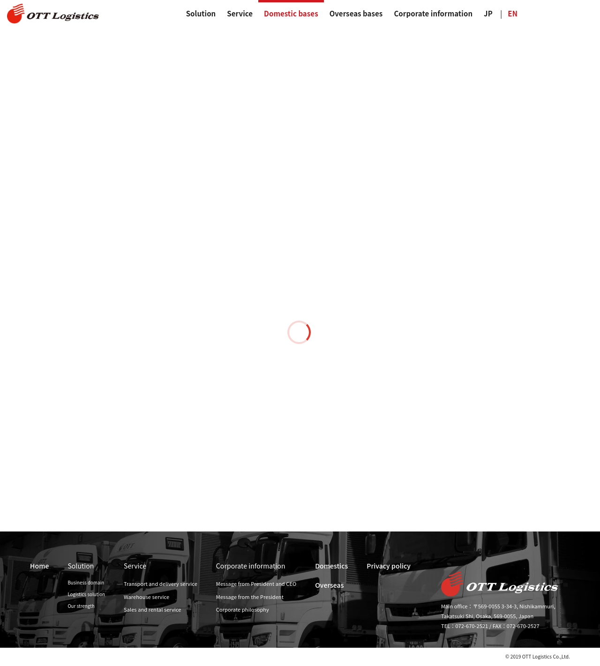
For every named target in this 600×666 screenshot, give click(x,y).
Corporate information (433, 13)
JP (488, 13)
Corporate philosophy (242, 609)
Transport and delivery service (160, 583)
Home (39, 565)
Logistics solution (86, 594)
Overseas (329, 585)
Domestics (331, 565)
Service (240, 13)
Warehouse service (146, 596)
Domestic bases (291, 13)
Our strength (81, 606)
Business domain (86, 582)
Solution (201, 13)
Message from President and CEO (256, 583)
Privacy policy (389, 565)
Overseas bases (356, 13)
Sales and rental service (152, 609)
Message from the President (250, 596)
